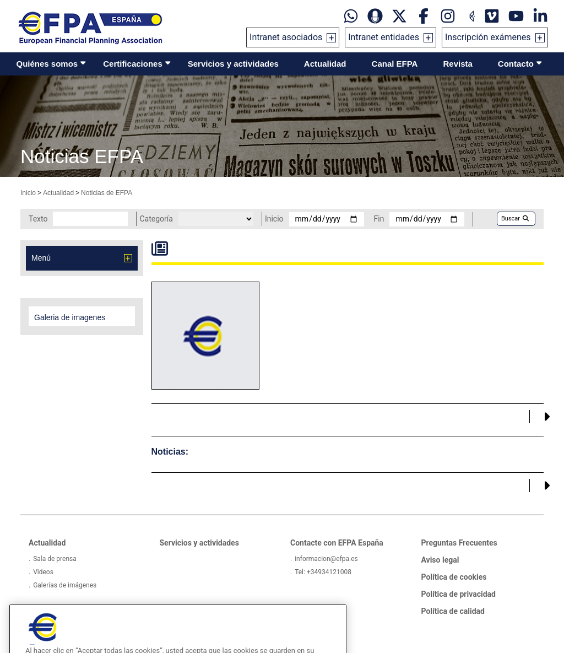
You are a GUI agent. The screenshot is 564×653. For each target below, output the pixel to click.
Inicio (28, 193)
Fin (379, 218)
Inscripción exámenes (488, 37)
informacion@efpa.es (326, 559)
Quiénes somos (47, 63)
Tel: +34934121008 (323, 572)
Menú (41, 257)
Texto (38, 218)
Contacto (516, 63)
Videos (43, 572)
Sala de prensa (55, 559)
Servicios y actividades (233, 63)
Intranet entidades (383, 37)
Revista (457, 63)
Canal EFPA (395, 63)
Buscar (515, 218)
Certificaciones (132, 63)
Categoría (155, 218)
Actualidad (325, 63)
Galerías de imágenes (64, 585)
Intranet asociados (286, 37)
